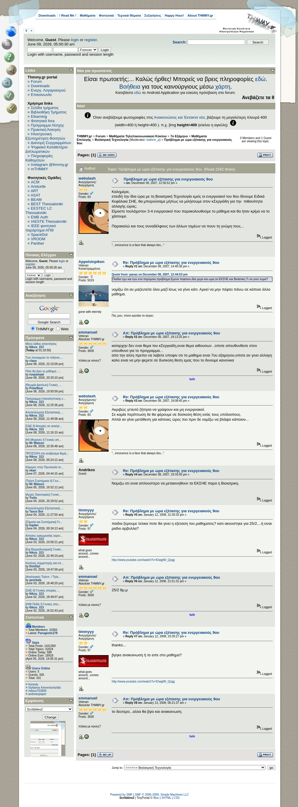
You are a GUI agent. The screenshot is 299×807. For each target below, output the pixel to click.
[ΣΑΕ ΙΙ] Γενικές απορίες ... (42, 590)
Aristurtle (38, 186)
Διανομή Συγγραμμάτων (51, 143)
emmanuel (88, 332)
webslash (87, 178)
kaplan (34, 525)
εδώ (260, 79)
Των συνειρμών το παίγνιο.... (44, 357)
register (90, 40)
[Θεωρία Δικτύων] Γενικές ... (43, 385)
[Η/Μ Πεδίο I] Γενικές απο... (43, 604)
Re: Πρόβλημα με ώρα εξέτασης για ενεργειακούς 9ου (171, 262)
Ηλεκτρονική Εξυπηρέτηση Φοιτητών (45, 136)
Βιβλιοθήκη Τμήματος (49, 112)
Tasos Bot (36, 511)
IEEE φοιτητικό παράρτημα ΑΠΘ (40, 228)
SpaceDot (39, 234)
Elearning (39, 116)
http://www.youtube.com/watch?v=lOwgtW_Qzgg (143, 560)
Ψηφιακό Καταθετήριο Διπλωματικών (46, 149)
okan (32, 470)
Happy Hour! (174, 15)
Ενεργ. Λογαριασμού (48, 90)
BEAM (36, 199)
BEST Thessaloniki (47, 204)
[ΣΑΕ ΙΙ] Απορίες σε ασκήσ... (43, 426)
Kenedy (33, 684)
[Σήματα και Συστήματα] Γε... (43, 522)
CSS (176, 797)
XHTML (166, 797)
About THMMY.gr (200, 15)
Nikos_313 (36, 347)
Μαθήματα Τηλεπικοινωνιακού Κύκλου (138, 136)
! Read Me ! (68, 15)
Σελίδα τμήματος (45, 108)
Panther (37, 243)
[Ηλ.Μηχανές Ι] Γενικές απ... (43, 439)
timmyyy (86, 510)
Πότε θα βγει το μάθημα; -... (43, 371)
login (75, 40)
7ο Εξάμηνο (179, 136)
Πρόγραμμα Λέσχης (47, 125)
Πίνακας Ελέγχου (40, 255)
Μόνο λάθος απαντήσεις (41, 343)
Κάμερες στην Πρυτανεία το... (44, 467)
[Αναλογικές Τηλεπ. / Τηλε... (43, 576)
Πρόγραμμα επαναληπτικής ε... (45, 398)
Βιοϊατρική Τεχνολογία (111, 139)
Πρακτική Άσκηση (45, 129)
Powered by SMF (121, 794)
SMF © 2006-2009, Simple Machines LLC (162, 794)
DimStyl (34, 566)
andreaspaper (37, 694)
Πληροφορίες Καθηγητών (39, 158)
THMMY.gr (84, 136)
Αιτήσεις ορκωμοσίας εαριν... (43, 535)
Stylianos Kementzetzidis (44, 687)
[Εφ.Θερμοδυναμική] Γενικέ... (44, 549)
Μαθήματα (87, 15)
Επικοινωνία (41, 94)
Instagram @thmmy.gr (49, 164)
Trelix (33, 497)
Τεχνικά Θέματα (129, 15)
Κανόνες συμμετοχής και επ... (44, 563)
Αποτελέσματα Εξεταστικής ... (44, 412)
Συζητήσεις (152, 15)
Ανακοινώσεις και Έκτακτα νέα (179, 117)
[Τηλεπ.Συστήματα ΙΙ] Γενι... (43, 481)
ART (34, 191)
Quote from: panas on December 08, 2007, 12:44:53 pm (149, 274)
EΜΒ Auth (39, 217)
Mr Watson (36, 443)
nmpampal (36, 374)
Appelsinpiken (92, 261)
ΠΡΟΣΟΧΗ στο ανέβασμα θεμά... (47, 453)
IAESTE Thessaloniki (49, 221)
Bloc (156, 797)
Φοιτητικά (106, 15)
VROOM (38, 239)
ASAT (35, 195)
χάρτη (222, 86)
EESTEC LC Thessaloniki (38, 210)
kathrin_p (153, 139)
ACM (35, 182)
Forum (36, 81)
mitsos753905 (37, 690)
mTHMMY (39, 169)
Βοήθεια (129, 86)
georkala (35, 580)
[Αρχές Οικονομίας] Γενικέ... (43, 494)
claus (33, 360)
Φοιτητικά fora (43, 121)
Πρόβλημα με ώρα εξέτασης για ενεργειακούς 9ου (168, 179)
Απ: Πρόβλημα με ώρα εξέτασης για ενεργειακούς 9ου (171, 333)
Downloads (47, 15)
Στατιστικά (34, 617)
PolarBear (36, 388)
